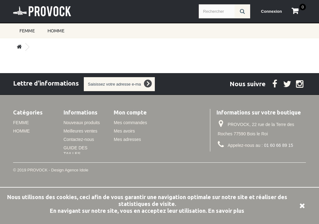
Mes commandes (130, 122)
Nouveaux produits (82, 122)
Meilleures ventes (81, 130)
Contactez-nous (79, 139)
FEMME (27, 30)
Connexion (271, 11)
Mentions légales (80, 162)
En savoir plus (226, 211)
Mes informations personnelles (143, 147)
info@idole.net (258, 156)
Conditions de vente (83, 170)
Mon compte (130, 112)
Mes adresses (127, 139)
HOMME (55, 30)
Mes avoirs (124, 130)
